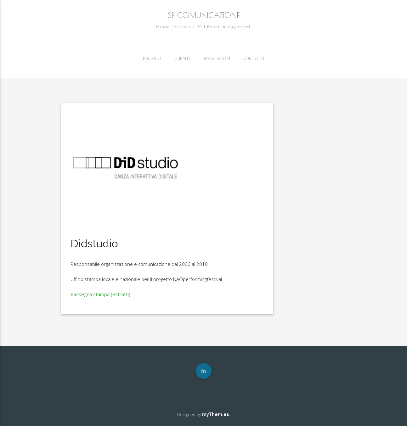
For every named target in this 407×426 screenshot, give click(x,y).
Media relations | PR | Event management (203, 27)
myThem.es (215, 414)
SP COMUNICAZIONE (204, 15)
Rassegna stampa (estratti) (100, 294)
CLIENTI (182, 58)
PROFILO (152, 58)
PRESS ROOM (216, 58)
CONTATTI (253, 58)
